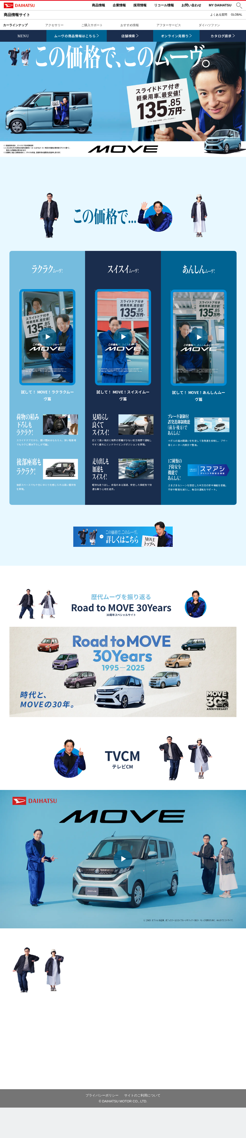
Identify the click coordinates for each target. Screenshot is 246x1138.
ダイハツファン (209, 25)
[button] (239, 5)
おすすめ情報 (129, 25)
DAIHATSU (39, 5)
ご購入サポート (92, 25)
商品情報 (98, 5)
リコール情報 (164, 5)
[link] (76, 36)
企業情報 (119, 5)
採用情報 (140, 5)
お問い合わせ (191, 5)
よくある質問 (218, 14)
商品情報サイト (17, 15)
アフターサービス (168, 25)
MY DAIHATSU (220, 5)
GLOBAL (236, 14)
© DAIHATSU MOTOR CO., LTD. (123, 1132)
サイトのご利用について (142, 1126)
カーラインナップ (15, 25)
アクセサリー (54, 25)
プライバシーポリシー (102, 1126)
